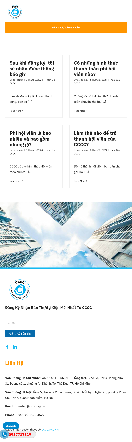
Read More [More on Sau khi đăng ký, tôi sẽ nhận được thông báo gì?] (15, 110)
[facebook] (7, 347)
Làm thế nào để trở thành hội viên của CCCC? (95, 139)
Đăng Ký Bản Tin (20, 333)
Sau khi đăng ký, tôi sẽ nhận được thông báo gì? (32, 68)
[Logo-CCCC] (15, 7)
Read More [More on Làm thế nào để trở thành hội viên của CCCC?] (79, 181)
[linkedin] (15, 347)
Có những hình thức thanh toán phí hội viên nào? (96, 68)
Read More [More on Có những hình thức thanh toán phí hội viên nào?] (79, 110)
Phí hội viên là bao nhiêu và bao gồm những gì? (30, 139)
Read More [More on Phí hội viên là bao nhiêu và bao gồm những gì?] (15, 181)
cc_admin (18, 79)
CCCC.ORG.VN (50, 429)
